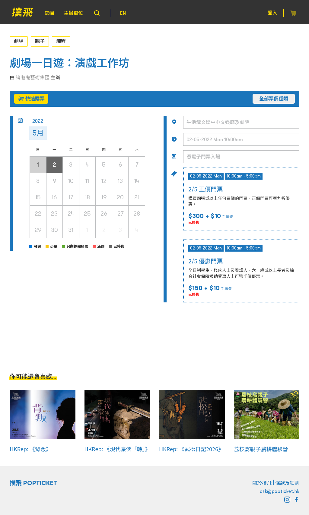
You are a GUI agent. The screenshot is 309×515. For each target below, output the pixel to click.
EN (123, 13)
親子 (40, 41)
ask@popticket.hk (279, 491)
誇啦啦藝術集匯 (32, 77)
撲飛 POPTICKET (33, 483)
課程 (61, 41)
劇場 (19, 41)
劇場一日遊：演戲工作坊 (69, 63)
